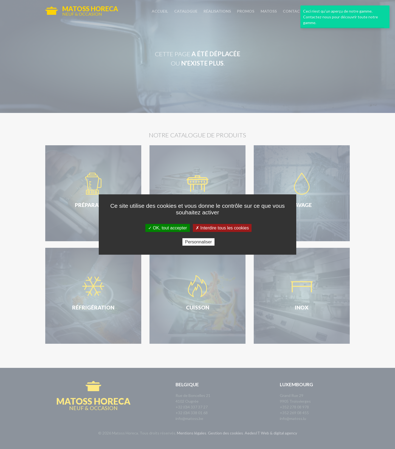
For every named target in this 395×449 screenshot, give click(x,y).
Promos (245, 11)
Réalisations (217, 11)
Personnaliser (198, 242)
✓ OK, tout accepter (167, 228)
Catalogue (186, 11)
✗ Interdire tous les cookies (222, 228)
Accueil (160, 11)
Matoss (269, 11)
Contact (293, 11)
